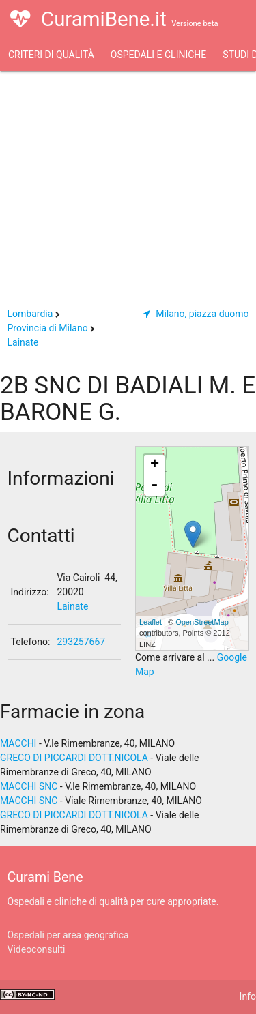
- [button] (154, 485)
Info (248, 996)
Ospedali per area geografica (68, 934)
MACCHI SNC (28, 786)
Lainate (23, 342)
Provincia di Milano (48, 328)
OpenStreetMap (202, 622)
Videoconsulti (37, 949)
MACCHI (18, 743)
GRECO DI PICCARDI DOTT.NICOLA (74, 757)
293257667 (81, 641)
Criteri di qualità (51, 54)
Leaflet (150, 622)
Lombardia (30, 313)
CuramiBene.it (114, 27)
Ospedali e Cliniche (158, 54)
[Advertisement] (128, 184)
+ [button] (154, 465)
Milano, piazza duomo (196, 313)
